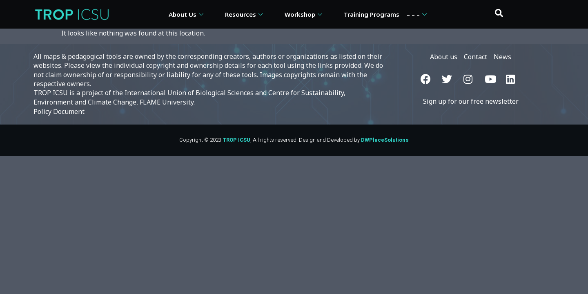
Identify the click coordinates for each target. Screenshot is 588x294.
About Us (187, 14)
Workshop (304, 14)
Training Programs (371, 14)
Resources (245, 14)
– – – (418, 14)
